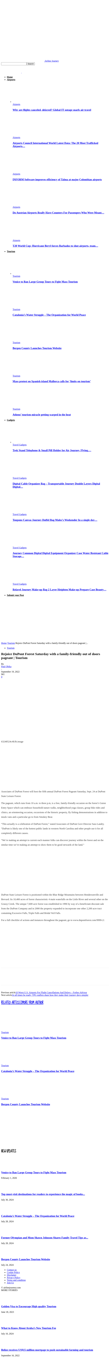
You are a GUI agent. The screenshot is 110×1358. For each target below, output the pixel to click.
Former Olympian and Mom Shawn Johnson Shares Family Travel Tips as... (44, 1237)
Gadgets (11, 420)
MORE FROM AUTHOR (32, 1002)
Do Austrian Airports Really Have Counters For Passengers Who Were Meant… (58, 212)
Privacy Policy (13, 1277)
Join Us (10, 1282)
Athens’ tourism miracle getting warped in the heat (42, 414)
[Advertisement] (55, 619)
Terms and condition (16, 1280)
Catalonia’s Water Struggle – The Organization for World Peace (49, 314)
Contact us (12, 1270)
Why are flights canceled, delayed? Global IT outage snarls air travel (52, 109)
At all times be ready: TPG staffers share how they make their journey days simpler (50, 995)
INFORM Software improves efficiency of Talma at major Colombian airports (57, 179)
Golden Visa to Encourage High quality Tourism (28, 1306)
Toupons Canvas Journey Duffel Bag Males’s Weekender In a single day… (55, 519)
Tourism (11, 251)
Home (10, 77)
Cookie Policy (13, 1272)
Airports (11, 79)
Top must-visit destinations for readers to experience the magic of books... (43, 1194)
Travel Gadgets (20, 445)
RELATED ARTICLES (11, 1002)
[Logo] (11, 72)
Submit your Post (15, 595)
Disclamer (11, 1275)
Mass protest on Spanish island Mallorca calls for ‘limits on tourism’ (52, 381)
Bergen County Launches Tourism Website (37, 348)
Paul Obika (6, 666)
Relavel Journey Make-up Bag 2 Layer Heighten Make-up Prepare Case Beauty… (59, 589)
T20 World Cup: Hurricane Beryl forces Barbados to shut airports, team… (55, 245)
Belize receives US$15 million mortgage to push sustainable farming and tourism (47, 1349)
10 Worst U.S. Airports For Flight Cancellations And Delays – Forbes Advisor (51, 992)
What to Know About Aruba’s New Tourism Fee (28, 1328)
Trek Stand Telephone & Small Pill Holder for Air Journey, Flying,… (52, 450)
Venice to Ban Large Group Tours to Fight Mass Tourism (45, 281)
